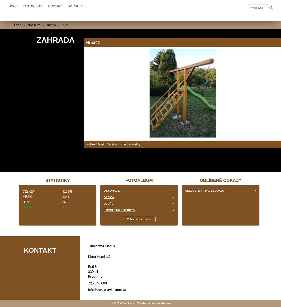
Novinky (55, 6)
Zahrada (50, 25)
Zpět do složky (130, 144)
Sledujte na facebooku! (204, 190)
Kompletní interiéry (119, 210)
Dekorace (112, 190)
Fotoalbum (32, 6)
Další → (112, 144)
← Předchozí (95, 144)
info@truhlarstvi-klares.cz (107, 289)
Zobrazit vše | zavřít (139, 219)
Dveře (108, 203)
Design (109, 197)
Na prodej (76, 6)
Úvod (13, 6)
